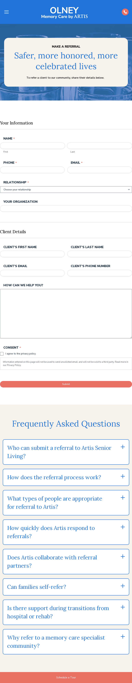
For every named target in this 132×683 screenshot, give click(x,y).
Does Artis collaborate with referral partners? (52, 565)
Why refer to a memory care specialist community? (56, 645)
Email (77, 163)
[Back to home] (65, 12)
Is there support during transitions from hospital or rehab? (58, 615)
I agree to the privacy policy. (20, 357)
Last (72, 152)
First (5, 152)
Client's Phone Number (90, 269)
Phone (10, 163)
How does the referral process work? (54, 480)
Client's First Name (20, 249)
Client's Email (15, 269)
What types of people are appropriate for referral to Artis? (54, 506)
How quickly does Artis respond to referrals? (51, 535)
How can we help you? (23, 289)
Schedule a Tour (66, 677)
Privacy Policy (14, 368)
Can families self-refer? (36, 590)
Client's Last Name (87, 249)
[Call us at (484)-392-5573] (125, 12)
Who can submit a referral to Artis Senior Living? (59, 455)
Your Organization (20, 203)
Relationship (16, 183)
